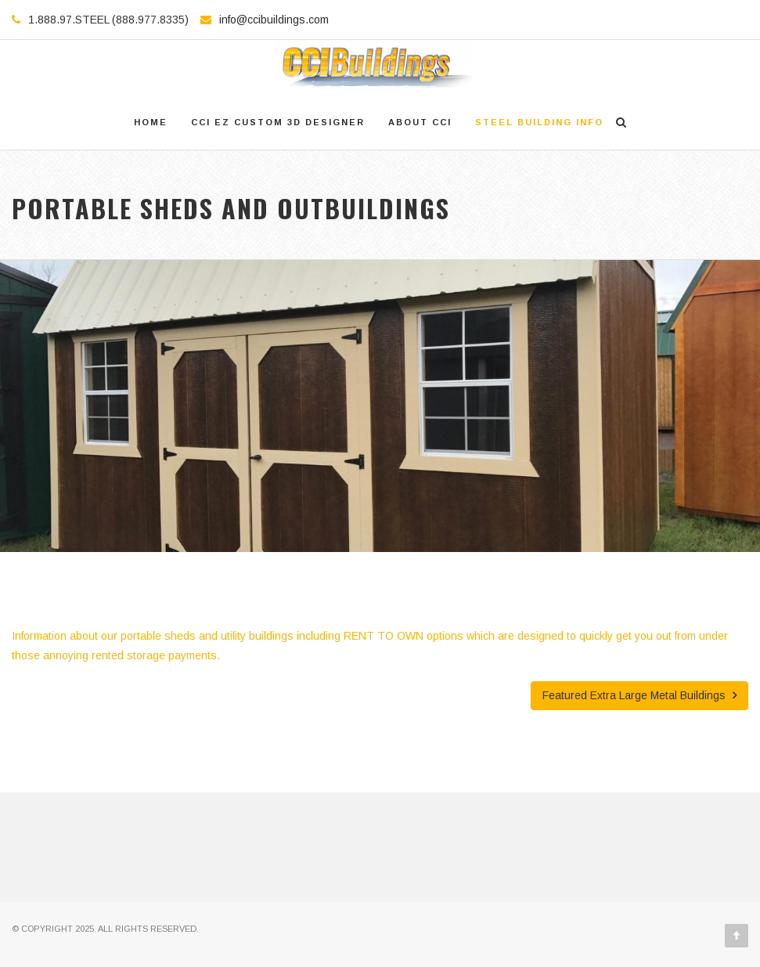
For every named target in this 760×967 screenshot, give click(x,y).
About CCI (420, 122)
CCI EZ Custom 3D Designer (278, 122)
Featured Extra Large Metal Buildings (639, 695)
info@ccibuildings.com (274, 19)
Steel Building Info (539, 122)
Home (150, 122)
